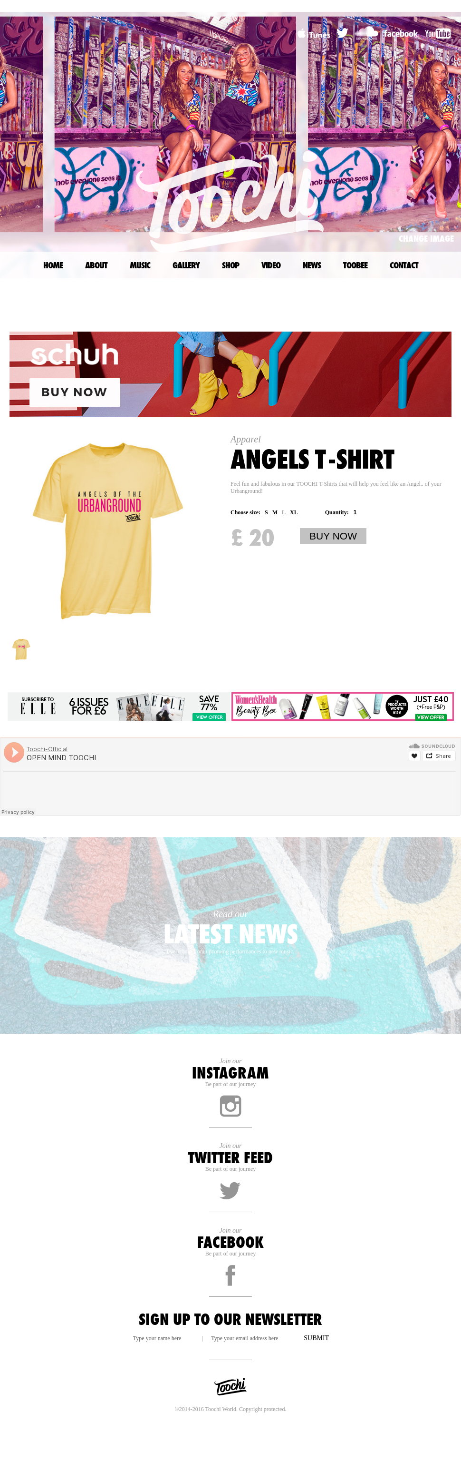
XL (294, 512)
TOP (457, 298)
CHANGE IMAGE (426, 238)
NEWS (312, 265)
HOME (53, 265)
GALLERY (186, 265)
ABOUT (96, 265)
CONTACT (404, 265)
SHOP (230, 265)
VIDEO (270, 265)
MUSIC (140, 265)
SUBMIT (316, 1338)
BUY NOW (333, 535)
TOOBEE (355, 265)
